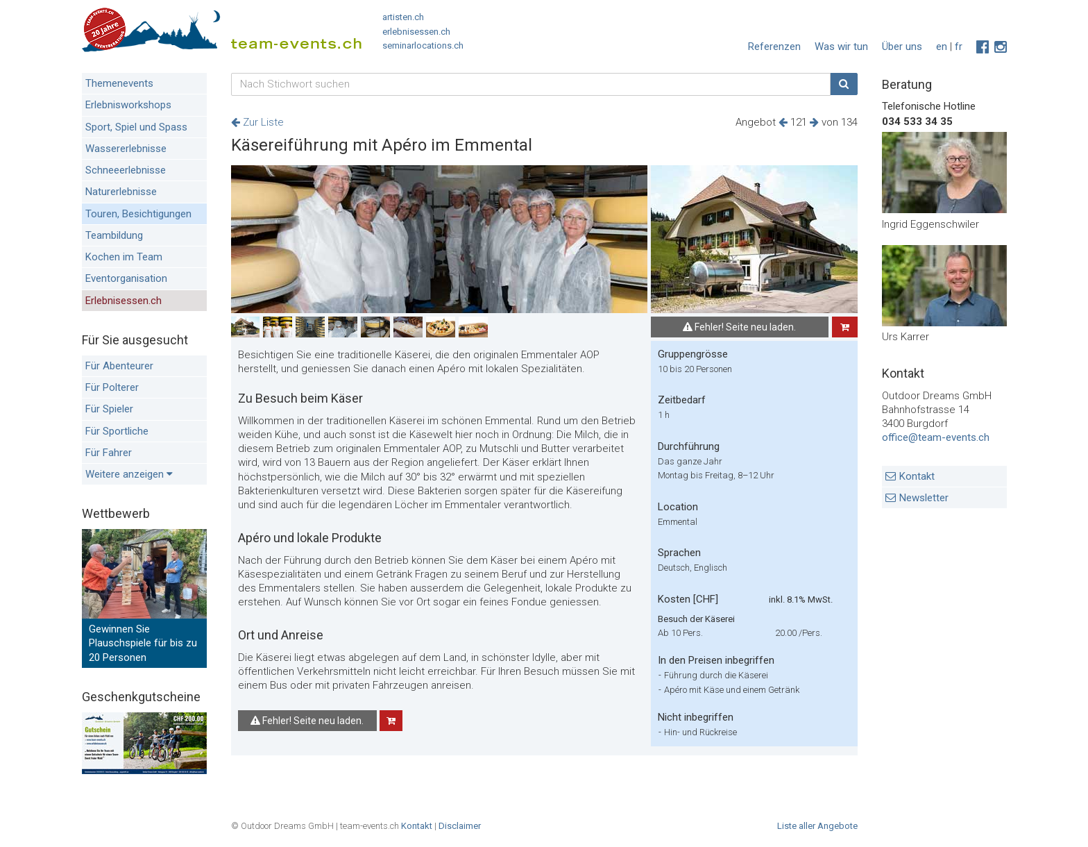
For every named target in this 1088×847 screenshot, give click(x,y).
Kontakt (917, 476)
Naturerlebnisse (121, 191)
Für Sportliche (116, 431)
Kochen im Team (123, 257)
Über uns (902, 46)
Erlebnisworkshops (128, 105)
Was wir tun (841, 46)
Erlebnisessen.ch (123, 300)
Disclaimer (460, 826)
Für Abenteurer (119, 366)
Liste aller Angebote (817, 826)
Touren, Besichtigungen (138, 214)
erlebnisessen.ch (416, 31)
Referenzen (774, 46)
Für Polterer (112, 387)
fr (958, 46)
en (941, 46)
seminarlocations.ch (423, 45)
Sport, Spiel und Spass (136, 127)
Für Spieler (109, 409)
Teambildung (114, 235)
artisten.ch (403, 17)
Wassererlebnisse (126, 148)
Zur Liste (257, 122)
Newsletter (924, 498)
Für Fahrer (108, 452)
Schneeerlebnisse (125, 170)
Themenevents (119, 83)
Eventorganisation (126, 278)
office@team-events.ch (935, 437)
